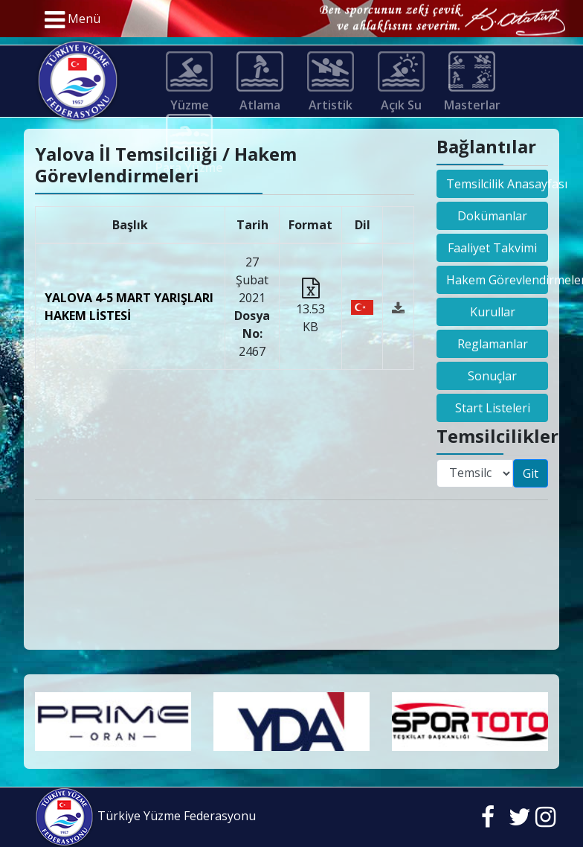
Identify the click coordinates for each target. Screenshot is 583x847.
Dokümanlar (492, 216)
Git (530, 473)
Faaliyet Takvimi (492, 248)
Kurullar (492, 312)
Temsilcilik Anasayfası (497, 184)
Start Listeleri (492, 408)
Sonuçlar (492, 376)
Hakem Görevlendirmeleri (497, 280)
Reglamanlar (492, 344)
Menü (72, 20)
